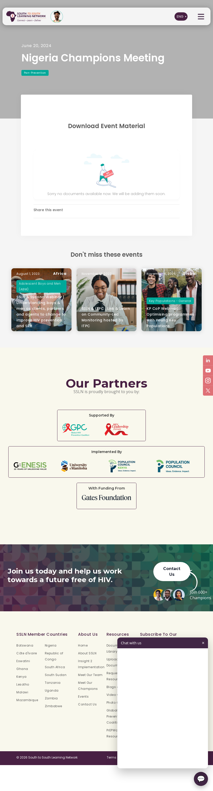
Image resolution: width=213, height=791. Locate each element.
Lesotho (22, 684)
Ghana (22, 669)
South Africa (55, 667)
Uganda (52, 690)
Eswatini (23, 661)
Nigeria (51, 645)
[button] (201, 16)
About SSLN (87, 653)
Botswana (24, 645)
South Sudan (56, 675)
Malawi (22, 692)
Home (83, 645)
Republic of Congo (54, 656)
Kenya (21, 676)
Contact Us (171, 576)
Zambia (51, 698)
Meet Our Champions (88, 686)
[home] (27, 16)
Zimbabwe (53, 706)
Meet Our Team (90, 675)
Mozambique (27, 700)
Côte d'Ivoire (26, 653)
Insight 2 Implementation (91, 664)
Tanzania (53, 683)
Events (83, 696)
